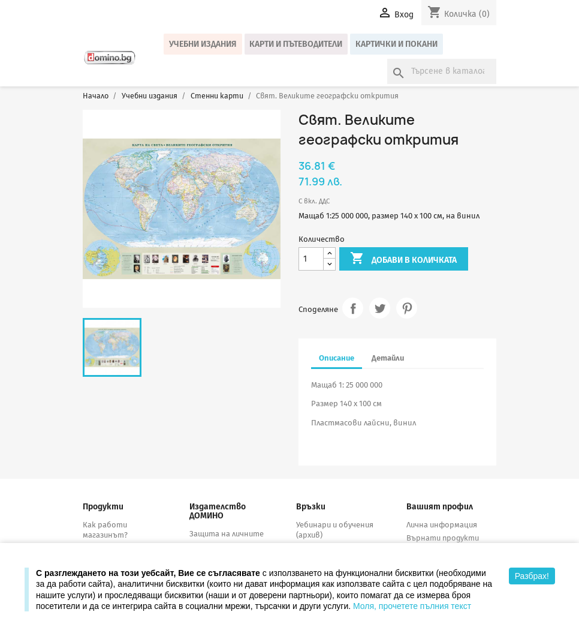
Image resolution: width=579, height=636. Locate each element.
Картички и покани (396, 44)
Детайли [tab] (388, 357)
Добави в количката (403, 259)
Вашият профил (439, 507)
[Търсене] (441, 71)
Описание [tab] (336, 357)
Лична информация (441, 524)
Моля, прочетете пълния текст (412, 606)
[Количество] (311, 259)
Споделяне (352, 308)
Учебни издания (203, 44)
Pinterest (406, 308)
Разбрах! (532, 576)
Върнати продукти (442, 537)
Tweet (379, 308)
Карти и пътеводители (295, 44)
